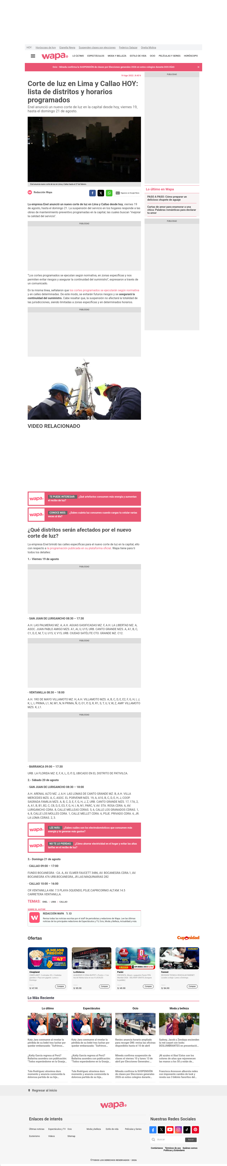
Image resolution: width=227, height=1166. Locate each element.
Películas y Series (133, 1129)
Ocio (69, 1129)
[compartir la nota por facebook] (92, 193)
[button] (198, 67)
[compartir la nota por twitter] (101, 193)
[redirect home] (55, 56)
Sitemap (71, 1136)
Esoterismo (34, 1136)
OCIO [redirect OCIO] (152, 55)
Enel (45, 902)
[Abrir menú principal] (33, 55)
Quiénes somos (190, 1148)
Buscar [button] (191, 1140)
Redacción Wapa (43, 192)
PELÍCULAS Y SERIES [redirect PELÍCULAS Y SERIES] (169, 55)
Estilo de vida (112, 1129)
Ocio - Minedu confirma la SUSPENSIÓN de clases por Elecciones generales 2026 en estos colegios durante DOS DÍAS (114, 67)
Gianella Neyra (67, 47)
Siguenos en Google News (127, 193)
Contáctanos (157, 1148)
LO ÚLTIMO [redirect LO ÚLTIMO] (78, 55)
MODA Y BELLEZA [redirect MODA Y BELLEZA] (117, 55)
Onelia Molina (148, 47)
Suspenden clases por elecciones (97, 47)
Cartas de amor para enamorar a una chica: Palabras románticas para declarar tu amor (171, 210)
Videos (51, 1136)
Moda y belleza (94, 1129)
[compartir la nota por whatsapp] (109, 193)
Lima (53, 902)
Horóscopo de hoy (46, 47)
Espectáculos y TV (57, 1129)
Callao (63, 902)
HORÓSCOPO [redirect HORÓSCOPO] (191, 55)
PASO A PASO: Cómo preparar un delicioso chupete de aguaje (167, 198)
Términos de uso (173, 1148)
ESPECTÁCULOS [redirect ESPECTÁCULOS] (95, 55)
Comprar (60, 986)
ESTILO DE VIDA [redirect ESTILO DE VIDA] (138, 55)
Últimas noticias (36, 1129)
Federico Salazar (128, 47)
